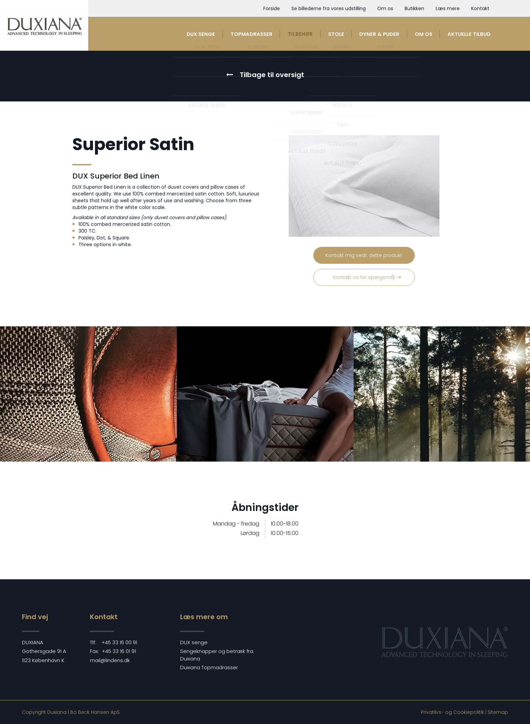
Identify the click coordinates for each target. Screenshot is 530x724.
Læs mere (448, 8)
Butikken (414, 8)
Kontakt (480, 8)
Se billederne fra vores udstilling (328, 8)
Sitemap (498, 712)
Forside (271, 8)
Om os (385, 8)
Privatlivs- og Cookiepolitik (452, 712)
